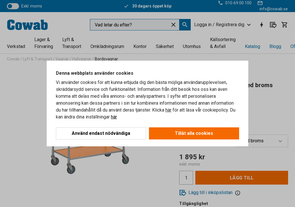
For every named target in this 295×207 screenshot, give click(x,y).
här (168, 110)
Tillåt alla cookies (194, 133)
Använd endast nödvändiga (101, 133)
